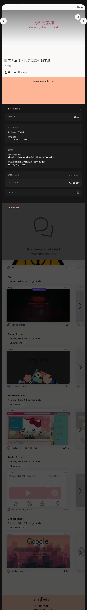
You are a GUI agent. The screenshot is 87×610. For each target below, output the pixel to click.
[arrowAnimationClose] (3, 21)
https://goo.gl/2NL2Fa (17, 164)
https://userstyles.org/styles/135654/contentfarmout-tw (31, 157)
